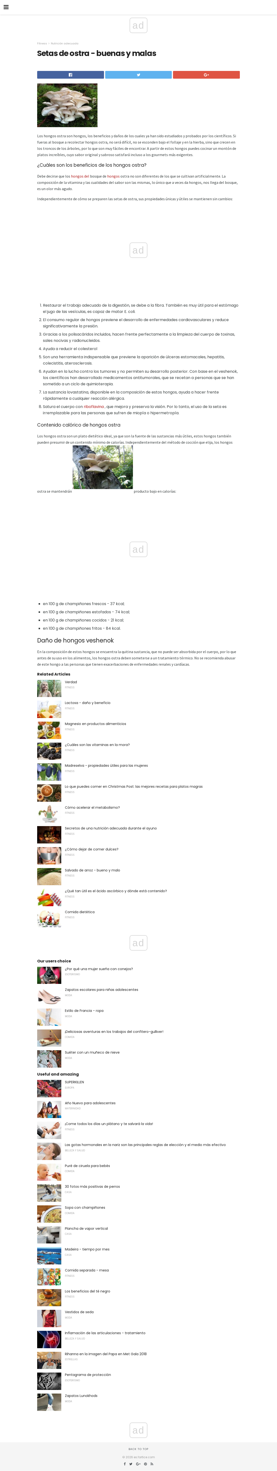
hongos (113, 176)
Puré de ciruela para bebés (87, 1165)
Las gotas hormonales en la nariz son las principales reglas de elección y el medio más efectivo (145, 1144)
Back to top (138, 1449)
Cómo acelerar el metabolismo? (92, 807)
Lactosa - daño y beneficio (88, 702)
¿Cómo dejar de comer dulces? (91, 849)
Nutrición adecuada (64, 43)
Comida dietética (80, 912)
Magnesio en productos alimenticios (95, 723)
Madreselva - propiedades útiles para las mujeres (106, 765)
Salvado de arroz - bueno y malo (92, 870)
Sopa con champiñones (85, 1207)
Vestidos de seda (79, 1312)
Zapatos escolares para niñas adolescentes (101, 989)
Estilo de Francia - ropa (84, 1010)
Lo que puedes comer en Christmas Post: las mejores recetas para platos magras (134, 786)
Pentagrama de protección (88, 1374)
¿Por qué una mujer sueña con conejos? (99, 969)
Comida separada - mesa (87, 1270)
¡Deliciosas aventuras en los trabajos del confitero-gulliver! (114, 1031)
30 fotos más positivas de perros (92, 1186)
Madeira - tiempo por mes (87, 1249)
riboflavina (94, 406)
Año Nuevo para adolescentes (90, 1103)
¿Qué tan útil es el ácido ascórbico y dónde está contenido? (116, 891)
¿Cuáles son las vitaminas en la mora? (97, 744)
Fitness (42, 43)
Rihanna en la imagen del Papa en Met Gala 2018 (106, 1354)
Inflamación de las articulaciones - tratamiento (105, 1333)
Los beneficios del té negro (87, 1291)
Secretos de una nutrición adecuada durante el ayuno (111, 828)
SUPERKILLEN (74, 1082)
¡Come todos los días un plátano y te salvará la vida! (109, 1123)
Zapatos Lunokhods (81, 1395)
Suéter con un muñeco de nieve (92, 1052)
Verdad (71, 682)
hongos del (80, 176)
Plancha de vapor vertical (86, 1228)
